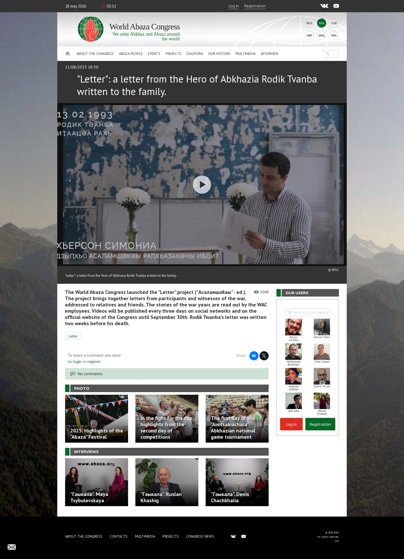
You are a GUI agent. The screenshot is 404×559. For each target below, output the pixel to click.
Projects (173, 53)
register (93, 361)
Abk (309, 35)
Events (154, 53)
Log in (233, 5)
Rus (309, 23)
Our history (219, 53)
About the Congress (95, 53)
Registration (255, 5)
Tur (334, 23)
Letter (73, 336)
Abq (322, 35)
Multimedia (246, 53)
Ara (334, 35)
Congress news (200, 536)
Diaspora (195, 53)
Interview (269, 53)
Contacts (119, 536)
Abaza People (131, 53)
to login (74, 361)
